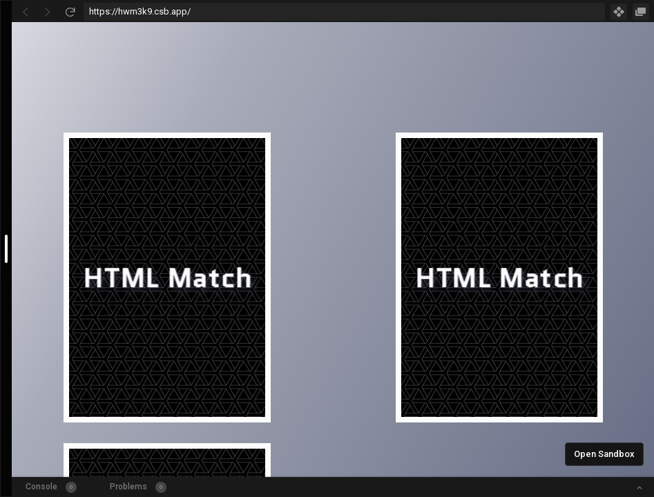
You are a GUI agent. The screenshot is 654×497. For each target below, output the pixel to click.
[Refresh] (69, 11)
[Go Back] (25, 11)
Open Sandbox (604, 454)
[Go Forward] (47, 11)
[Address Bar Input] (344, 12)
